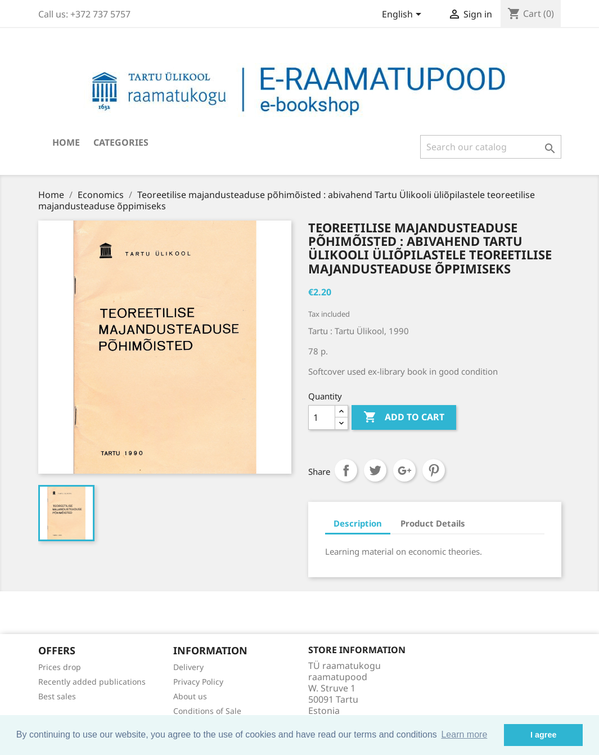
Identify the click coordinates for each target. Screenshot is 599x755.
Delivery (188, 667)
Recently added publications (92, 681)
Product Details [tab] (432, 523)
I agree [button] (543, 734)
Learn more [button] (464, 734)
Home (66, 142)
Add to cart (403, 417)
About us (190, 696)
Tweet (375, 470)
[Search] (490, 147)
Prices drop (59, 667)
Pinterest (433, 470)
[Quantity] (321, 417)
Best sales (57, 696)
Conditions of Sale (207, 710)
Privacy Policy (198, 681)
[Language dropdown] (403, 15)
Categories (120, 142)
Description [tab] (358, 523)
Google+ (404, 470)
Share (346, 470)
